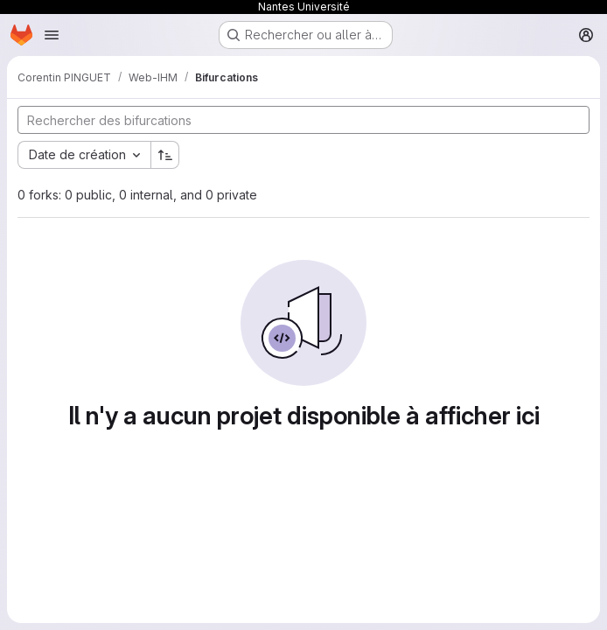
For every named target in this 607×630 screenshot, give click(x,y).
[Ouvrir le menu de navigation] (52, 35)
